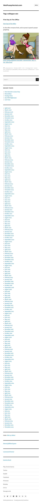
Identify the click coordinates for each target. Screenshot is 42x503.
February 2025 (9, 136)
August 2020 (8, 241)
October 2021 (8, 213)
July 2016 (7, 339)
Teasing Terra (9, 95)
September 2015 (9, 359)
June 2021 (7, 221)
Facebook (6, 477)
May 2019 (7, 271)
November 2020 (9, 235)
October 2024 (8, 144)
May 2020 (7, 247)
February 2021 (9, 229)
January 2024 (8, 162)
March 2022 (8, 205)
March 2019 (8, 275)
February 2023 (9, 183)
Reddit (5, 473)
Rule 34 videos (11, 435)
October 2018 (8, 285)
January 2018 (8, 303)
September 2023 (9, 170)
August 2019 (8, 265)
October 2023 (8, 168)
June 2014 (7, 389)
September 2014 (9, 383)
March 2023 (8, 182)
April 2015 (7, 369)
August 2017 (8, 313)
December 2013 (9, 401)
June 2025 (7, 128)
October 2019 (8, 261)
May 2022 (7, 201)
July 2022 (7, 197)
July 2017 (7, 315)
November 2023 (9, 166)
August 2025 (8, 124)
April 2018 (7, 297)
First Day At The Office (11, 20)
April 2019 (7, 273)
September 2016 (9, 335)
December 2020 (9, 233)
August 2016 (8, 337)
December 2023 (9, 164)
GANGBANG (15, 69)
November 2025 (9, 118)
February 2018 (9, 301)
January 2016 (8, 351)
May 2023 (7, 178)
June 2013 (7, 413)
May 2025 (7, 130)
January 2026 (8, 114)
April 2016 (7, 345)
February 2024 (9, 160)
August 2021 (8, 217)
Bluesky (5, 484)
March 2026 (8, 110)
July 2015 (7, 363)
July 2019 (7, 267)
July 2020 (7, 243)
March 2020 (8, 251)
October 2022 (8, 191)
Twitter (5, 470)
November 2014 (9, 379)
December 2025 (9, 116)
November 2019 (9, 259)
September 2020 (9, 239)
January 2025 (8, 138)
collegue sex (9, 69)
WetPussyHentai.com (12, 5)
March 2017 (8, 323)
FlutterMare (8, 93)
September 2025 (9, 122)
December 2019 (9, 257)
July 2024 (7, 150)
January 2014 (8, 399)
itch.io (5, 487)
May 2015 (7, 367)
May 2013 (7, 415)
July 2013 (7, 411)
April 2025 (8, 132)
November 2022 (9, 189)
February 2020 (9, 253)
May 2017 (7, 319)
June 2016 (7, 341)
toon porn (25, 69)
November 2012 (9, 427)
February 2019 (9, 277)
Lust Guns (7, 99)
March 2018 (8, 299)
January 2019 (8, 279)
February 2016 (9, 349)
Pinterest (6, 480)
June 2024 (7, 152)
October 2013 (8, 405)
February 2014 (9, 397)
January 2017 (8, 327)
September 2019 (9, 263)
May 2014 (7, 391)
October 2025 (8, 120)
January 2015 (8, 375)
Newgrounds (7, 491)
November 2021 (9, 211)
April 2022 (8, 203)
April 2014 (7, 393)
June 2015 (7, 365)
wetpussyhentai (9, 68)
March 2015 (8, 371)
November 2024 (9, 142)
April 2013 (7, 417)
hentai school (7, 460)
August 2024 (8, 148)
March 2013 (8, 419)
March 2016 (8, 347)
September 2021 (9, 215)
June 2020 (7, 245)
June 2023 (7, 176)
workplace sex (31, 69)
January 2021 (8, 231)
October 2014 (8, 381)
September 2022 (9, 193)
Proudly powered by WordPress (21, 500)
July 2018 (7, 291)
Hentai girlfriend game (9, 443)
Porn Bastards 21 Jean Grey (12, 91)
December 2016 (9, 329)
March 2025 (8, 134)
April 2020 (8, 249)
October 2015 (8, 357)
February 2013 (9, 421)
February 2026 (9, 112)
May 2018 (7, 295)
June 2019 (7, 269)
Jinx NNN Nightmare (11, 97)
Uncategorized (29, 68)
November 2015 (9, 355)
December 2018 (9, 281)
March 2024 (8, 158)
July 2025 (7, 126)
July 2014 (7, 387)
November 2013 (9, 403)
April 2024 (8, 156)
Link (23, 68)
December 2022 (9, 187)
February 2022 (9, 207)
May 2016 (7, 343)
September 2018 (9, 287)
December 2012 (9, 425)
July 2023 (7, 174)
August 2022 (8, 195)
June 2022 (7, 199)
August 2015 (8, 361)
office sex (20, 69)
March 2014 (8, 395)
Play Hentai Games (8, 466)
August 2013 (8, 409)
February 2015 (9, 373)
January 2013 (8, 423)
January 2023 (8, 185)
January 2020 (8, 255)
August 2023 (8, 172)
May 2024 (7, 154)
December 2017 (9, 305)
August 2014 (8, 385)
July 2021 (7, 219)
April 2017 (7, 321)
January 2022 (8, 209)
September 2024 (9, 146)
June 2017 (7, 317)
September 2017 (9, 311)
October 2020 (8, 237)
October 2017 (8, 309)
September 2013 (9, 407)
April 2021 (7, 225)
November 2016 (9, 331)
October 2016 (8, 333)
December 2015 (9, 353)
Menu (36, 5)
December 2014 (9, 377)
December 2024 (9, 140)
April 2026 (8, 108)
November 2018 (9, 283)
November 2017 (9, 307)
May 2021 (7, 223)
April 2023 (7, 180)
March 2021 (8, 227)
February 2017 (9, 325)
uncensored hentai (8, 452)
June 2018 (7, 293)
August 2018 (8, 289)
